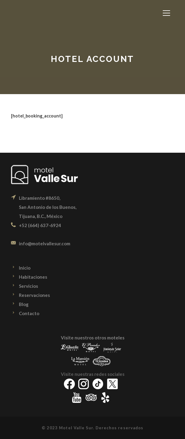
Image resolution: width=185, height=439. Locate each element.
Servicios (28, 286)
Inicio (24, 268)
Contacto (29, 313)
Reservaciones (34, 295)
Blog (24, 304)
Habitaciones (33, 277)
